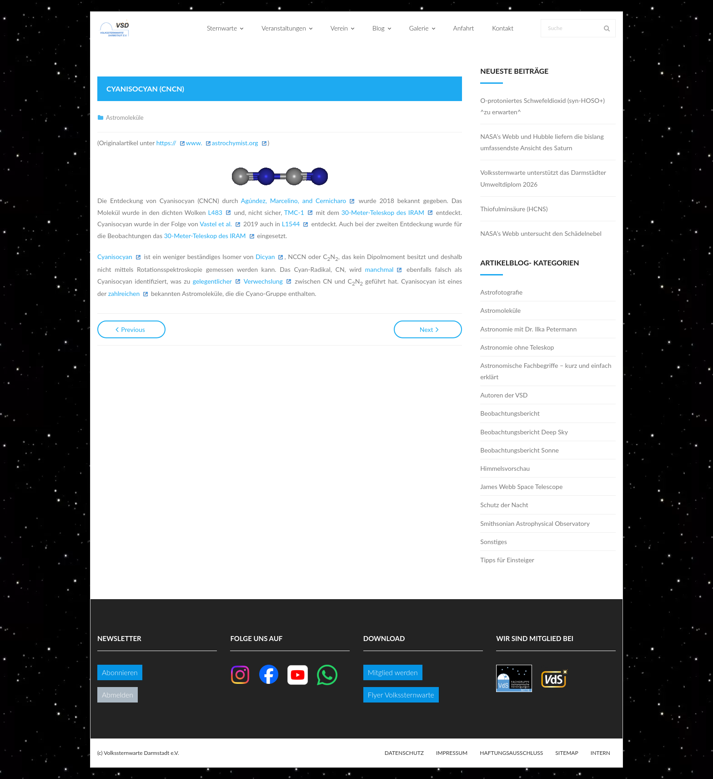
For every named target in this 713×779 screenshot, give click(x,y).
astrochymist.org (235, 143)
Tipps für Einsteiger (507, 560)
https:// (166, 143)
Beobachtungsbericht (510, 413)
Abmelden (117, 694)
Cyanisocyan (114, 256)
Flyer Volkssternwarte (401, 694)
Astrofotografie (501, 292)
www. (194, 143)
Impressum (451, 752)
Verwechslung (263, 281)
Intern (600, 752)
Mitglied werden (393, 672)
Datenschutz (404, 752)
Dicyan (265, 256)
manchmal (379, 269)
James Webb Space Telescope (521, 486)
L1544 (291, 224)
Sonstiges (493, 541)
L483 (215, 212)
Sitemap (566, 752)
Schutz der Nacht (504, 505)
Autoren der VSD (503, 395)
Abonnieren (120, 672)
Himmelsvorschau (505, 468)
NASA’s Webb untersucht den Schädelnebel (541, 233)
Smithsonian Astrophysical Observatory (535, 523)
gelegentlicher (212, 281)
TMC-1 (294, 212)
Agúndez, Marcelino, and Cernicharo (293, 200)
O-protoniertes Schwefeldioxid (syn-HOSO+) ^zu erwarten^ (542, 106)
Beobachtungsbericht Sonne (519, 450)
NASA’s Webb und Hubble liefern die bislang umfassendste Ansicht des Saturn (541, 142)
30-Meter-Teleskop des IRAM (382, 212)
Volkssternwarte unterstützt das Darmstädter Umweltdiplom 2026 (543, 178)
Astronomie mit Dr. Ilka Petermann (528, 329)
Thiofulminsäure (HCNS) (513, 209)
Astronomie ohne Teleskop (517, 347)
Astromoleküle (125, 117)
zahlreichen (124, 293)
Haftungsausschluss (511, 752)
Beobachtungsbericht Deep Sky (524, 432)
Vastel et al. (216, 224)
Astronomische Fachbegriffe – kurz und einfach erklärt (545, 371)
